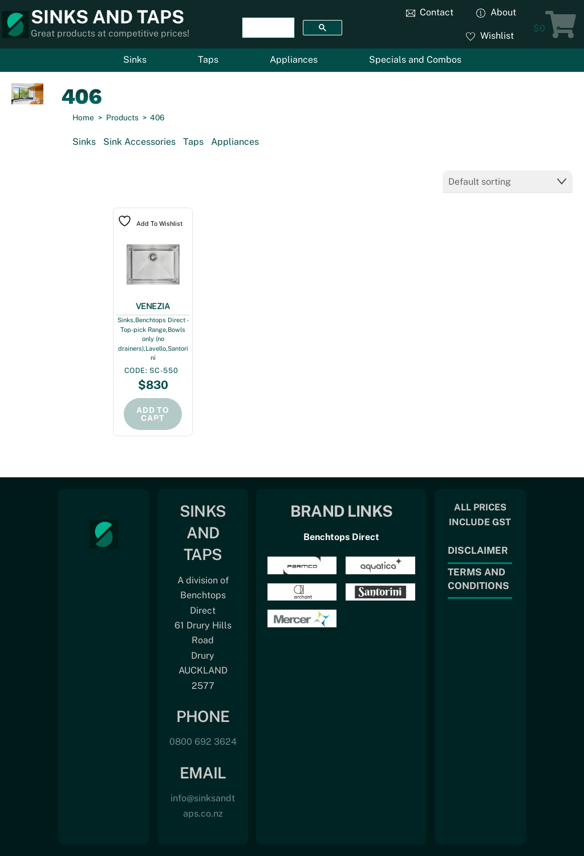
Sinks (135, 59)
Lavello (155, 348)
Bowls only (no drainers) (152, 339)
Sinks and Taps (107, 16)
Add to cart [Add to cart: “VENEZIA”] (152, 414)
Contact (430, 12)
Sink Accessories (139, 141)
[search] (267, 28)
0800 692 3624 (203, 741)
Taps (208, 59)
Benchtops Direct (341, 537)
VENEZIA (153, 306)
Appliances (294, 59)
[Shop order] (508, 182)
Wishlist (490, 35)
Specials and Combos (415, 59)
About (496, 12)
